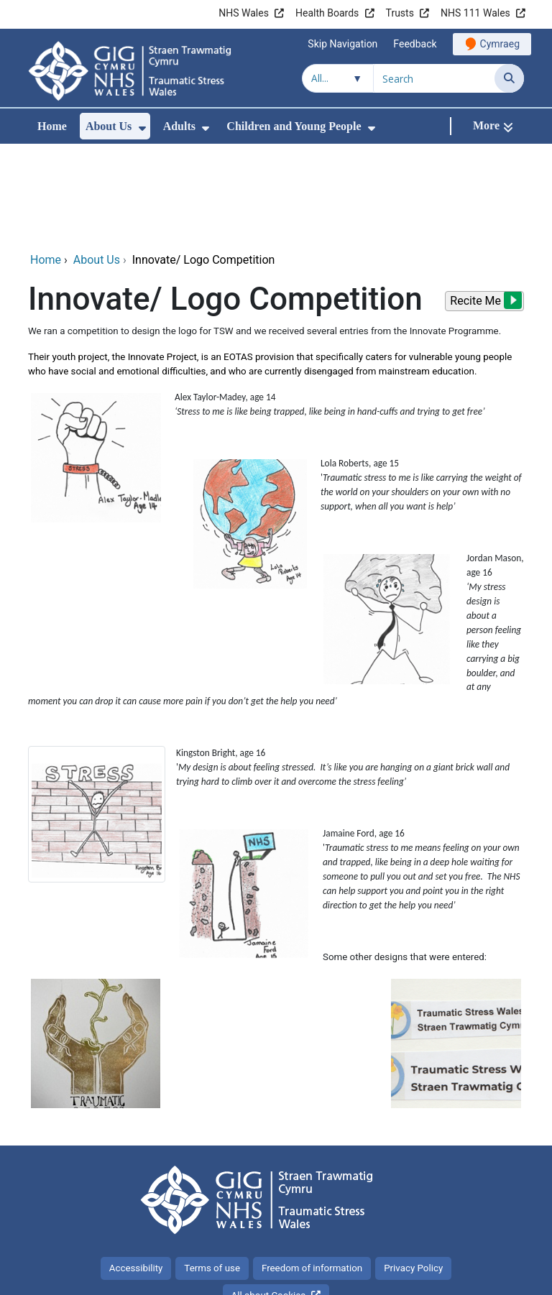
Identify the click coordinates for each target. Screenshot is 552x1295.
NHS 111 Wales (475, 13)
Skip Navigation (342, 44)
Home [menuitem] (52, 126)
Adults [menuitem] (179, 126)
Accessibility (136, 1171)
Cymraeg (500, 44)
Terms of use (212, 1171)
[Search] (509, 78)
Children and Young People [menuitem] (293, 126)
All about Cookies (268, 1199)
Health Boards (327, 13)
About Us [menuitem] (109, 126)
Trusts (400, 13)
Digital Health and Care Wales (433, 1277)
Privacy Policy (413, 1171)
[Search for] (434, 78)
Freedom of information (312, 1171)
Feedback (414, 44)
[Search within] (338, 78)
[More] (493, 126)
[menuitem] (142, 128)
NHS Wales (243, 13)
